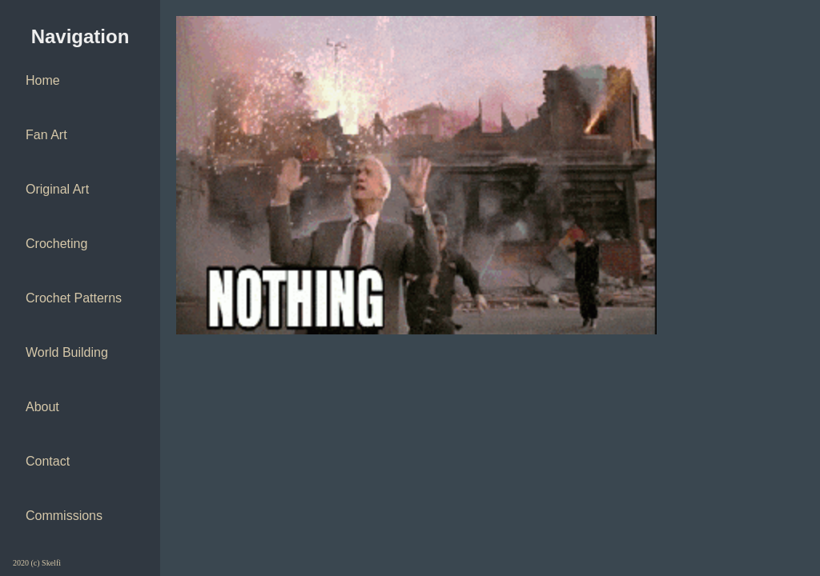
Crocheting (56, 243)
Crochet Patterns (74, 298)
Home (43, 80)
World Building (67, 352)
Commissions (64, 515)
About (42, 407)
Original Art (57, 189)
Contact (48, 461)
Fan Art (46, 135)
